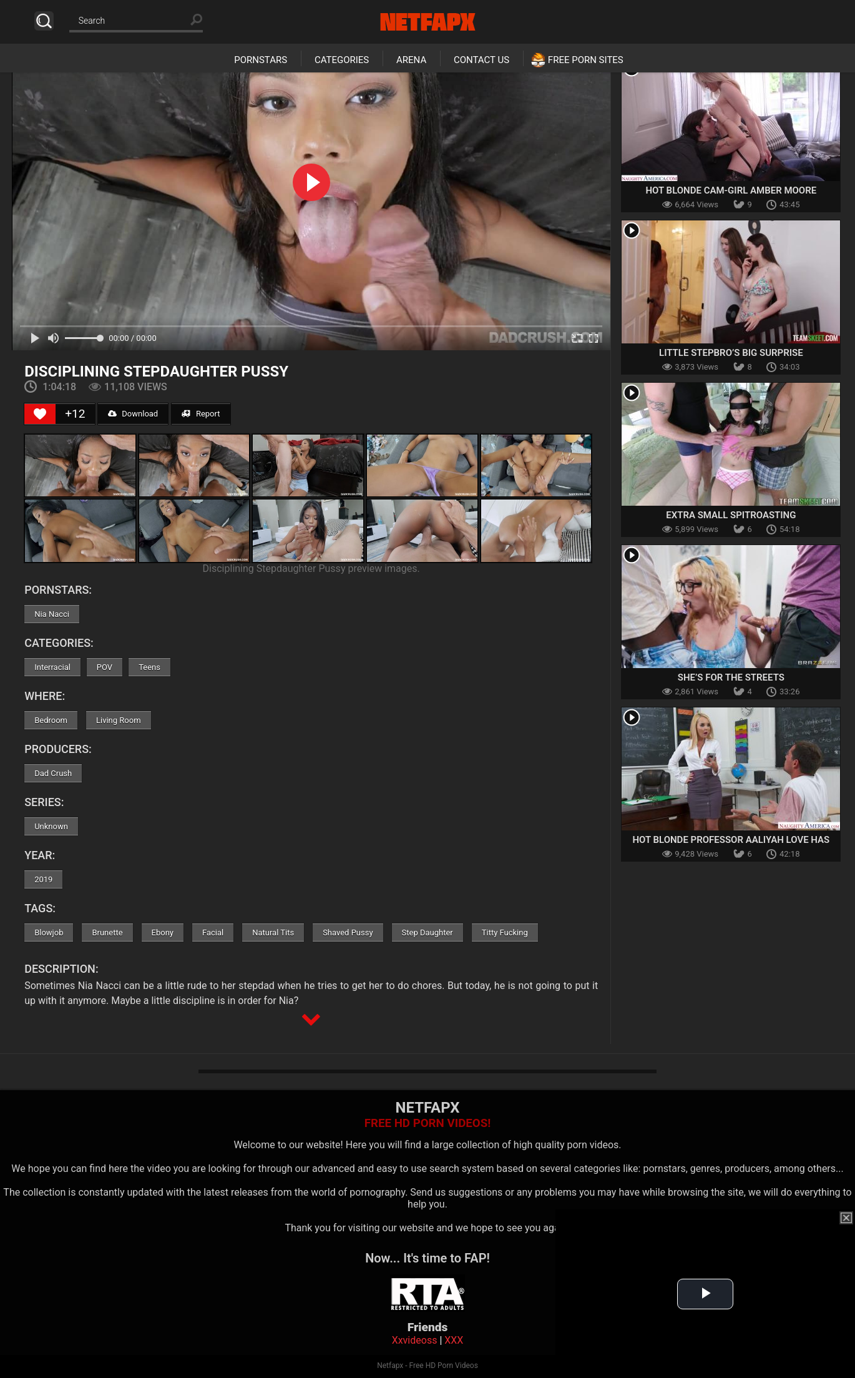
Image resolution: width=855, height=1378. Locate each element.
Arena (411, 60)
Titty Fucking (505, 932)
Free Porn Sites (585, 60)
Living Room (118, 720)
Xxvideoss (414, 1340)
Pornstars (260, 60)
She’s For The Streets (731, 677)
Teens (149, 667)
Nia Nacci (51, 614)
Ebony (162, 932)
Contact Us (481, 60)
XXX (453, 1340)
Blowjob (48, 932)
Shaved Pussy (348, 932)
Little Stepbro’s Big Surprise (731, 352)
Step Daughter (427, 932)
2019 (43, 879)
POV (104, 667)
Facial (212, 932)
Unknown (51, 826)
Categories (342, 60)
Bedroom (50, 720)
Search (44, 21)
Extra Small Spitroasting (731, 515)
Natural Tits (273, 932)
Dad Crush (53, 773)
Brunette (107, 932)
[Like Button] (40, 414)
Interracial (52, 667)
